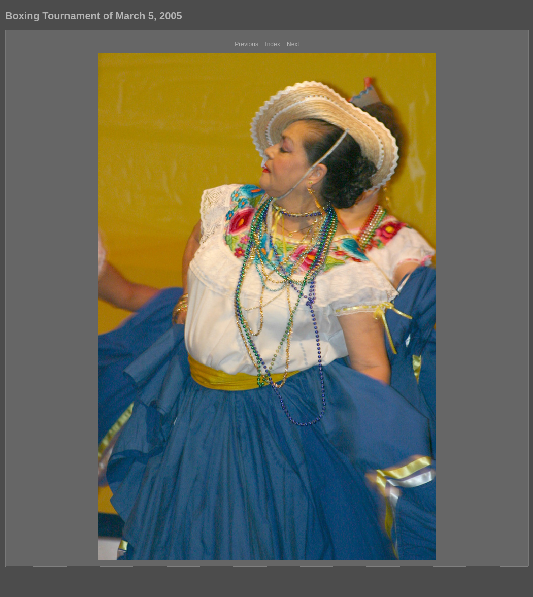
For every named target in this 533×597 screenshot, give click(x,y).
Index (272, 44)
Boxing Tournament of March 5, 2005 (93, 15)
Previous (246, 44)
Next (293, 44)
